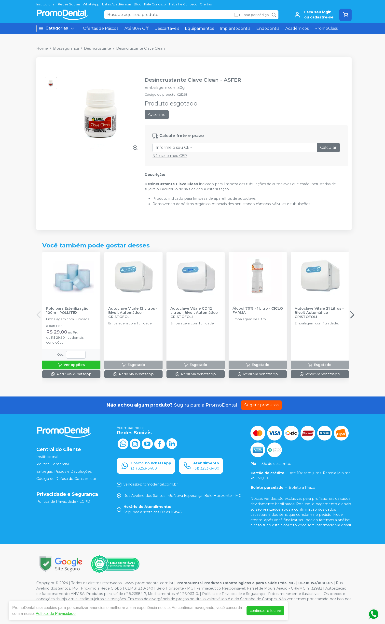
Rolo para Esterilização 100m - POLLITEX (67, 310)
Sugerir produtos (261, 405)
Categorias (57, 28)
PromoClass (326, 28)
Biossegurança (66, 48)
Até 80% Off (136, 28)
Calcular (328, 147)
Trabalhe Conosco (183, 4)
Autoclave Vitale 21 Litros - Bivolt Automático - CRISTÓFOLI (319, 312)
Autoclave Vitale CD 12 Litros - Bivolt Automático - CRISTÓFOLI (195, 312)
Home (42, 48)
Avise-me (156, 114)
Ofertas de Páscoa (101, 28)
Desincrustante (97, 48)
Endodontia (267, 28)
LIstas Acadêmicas (116, 4)
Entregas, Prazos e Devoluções (64, 471)
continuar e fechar (265, 611)
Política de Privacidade (56, 613)
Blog (137, 4)
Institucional (45, 4)
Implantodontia (235, 28)
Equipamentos (199, 28)
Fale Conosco (155, 4)
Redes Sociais (69, 4)
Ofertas (206, 4)
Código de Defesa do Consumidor (66, 478)
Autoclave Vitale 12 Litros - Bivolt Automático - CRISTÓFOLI (132, 312)
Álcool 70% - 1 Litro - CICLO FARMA (258, 310)
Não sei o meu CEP (169, 155)
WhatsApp (91, 4)
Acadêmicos (297, 28)
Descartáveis (166, 28)
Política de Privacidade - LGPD (63, 501)
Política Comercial (52, 464)
